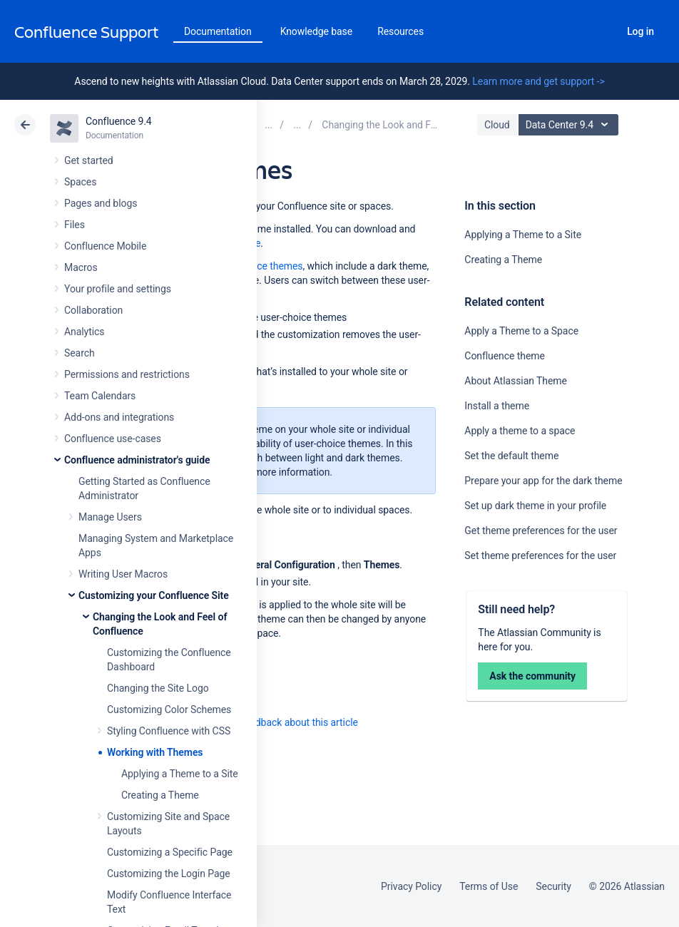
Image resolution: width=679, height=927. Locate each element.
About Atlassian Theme (515, 380)
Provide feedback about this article (282, 722)
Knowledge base (316, 31)
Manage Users (110, 517)
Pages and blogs (100, 203)
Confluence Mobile (105, 246)
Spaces (80, 182)
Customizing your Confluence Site (153, 595)
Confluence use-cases (112, 438)
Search (601, 31)
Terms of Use (488, 886)
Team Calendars (100, 395)
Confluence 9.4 (119, 121)
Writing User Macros (123, 574)
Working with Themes (155, 752)
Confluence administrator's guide (137, 460)
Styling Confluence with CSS (168, 731)
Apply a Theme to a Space (521, 331)
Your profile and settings (117, 289)
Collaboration (93, 310)
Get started (88, 160)
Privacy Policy (411, 886)
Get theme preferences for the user (540, 530)
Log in (640, 31)
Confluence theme (504, 356)
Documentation (218, 31)
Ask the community (532, 676)
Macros (81, 267)
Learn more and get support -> (538, 81)
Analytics (84, 331)
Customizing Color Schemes (169, 709)
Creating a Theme (160, 795)
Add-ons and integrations (119, 417)
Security (553, 886)
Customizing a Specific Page (170, 852)
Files (74, 224)
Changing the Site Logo (158, 688)
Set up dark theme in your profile (535, 505)
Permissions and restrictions (127, 374)
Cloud (497, 124)
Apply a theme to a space (519, 430)
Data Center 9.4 (570, 125)
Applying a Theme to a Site (179, 773)
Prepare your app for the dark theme (543, 480)
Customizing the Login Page (168, 873)
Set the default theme (511, 455)
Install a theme (496, 405)
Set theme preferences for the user (540, 555)
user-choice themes (259, 266)
